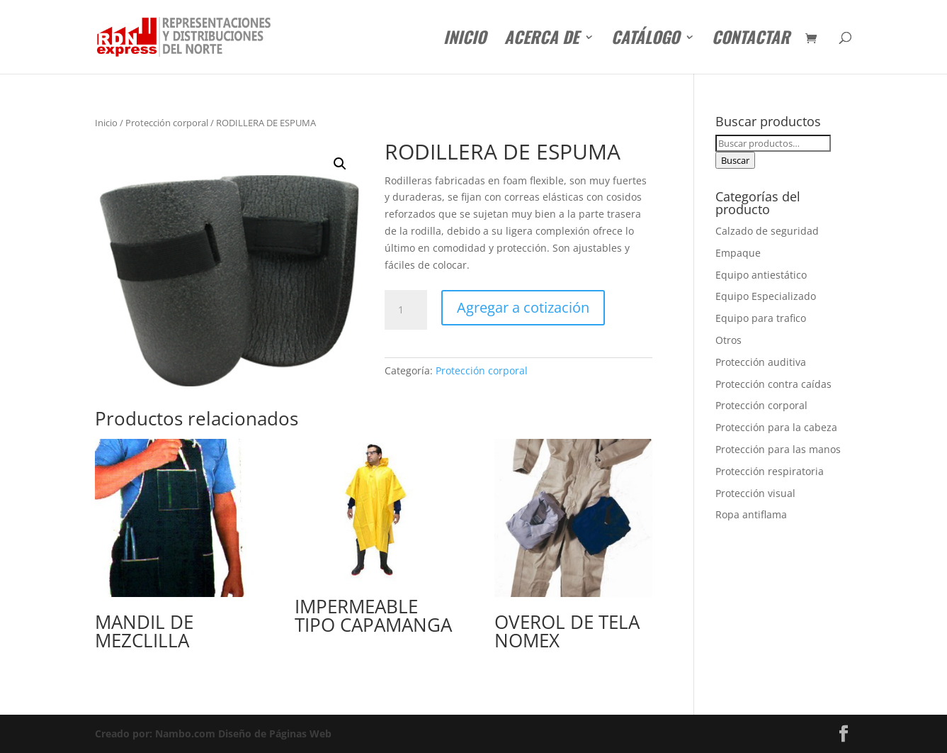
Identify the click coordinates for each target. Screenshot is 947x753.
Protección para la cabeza (776, 427)
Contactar (751, 40)
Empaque (738, 253)
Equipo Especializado (765, 296)
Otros (728, 340)
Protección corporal (166, 122)
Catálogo (645, 40)
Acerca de (541, 40)
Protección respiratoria (769, 471)
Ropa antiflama (751, 514)
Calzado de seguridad (767, 231)
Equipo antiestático (761, 274)
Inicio (464, 40)
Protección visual (755, 493)
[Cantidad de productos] (406, 310)
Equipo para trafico (760, 318)
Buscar (735, 160)
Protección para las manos (778, 449)
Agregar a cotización (523, 307)
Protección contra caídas (773, 384)
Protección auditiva (760, 362)
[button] (340, 164)
